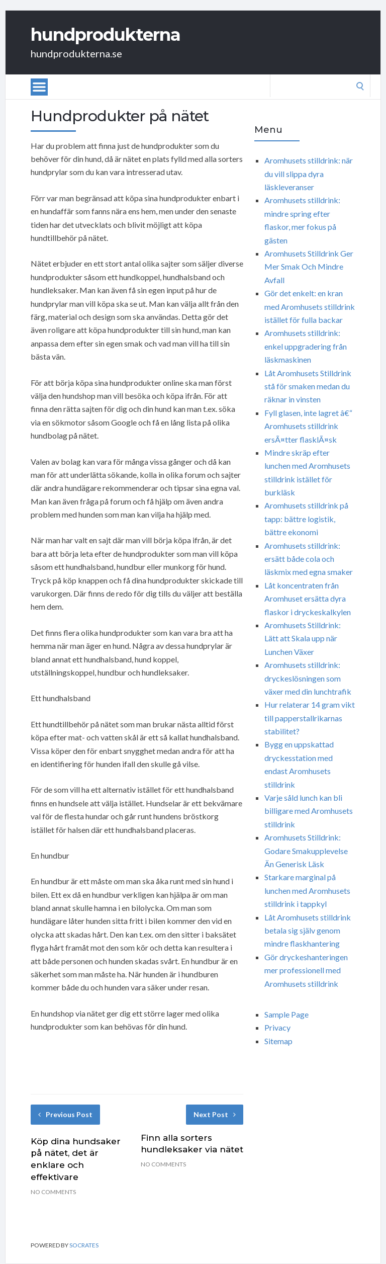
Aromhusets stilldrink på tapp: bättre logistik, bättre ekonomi (306, 518)
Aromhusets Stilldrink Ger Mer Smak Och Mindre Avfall (308, 266)
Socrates (84, 1245)
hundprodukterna (105, 34)
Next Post (215, 1114)
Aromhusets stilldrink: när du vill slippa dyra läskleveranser (308, 173)
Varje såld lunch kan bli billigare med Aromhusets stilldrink (308, 811)
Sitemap (278, 1041)
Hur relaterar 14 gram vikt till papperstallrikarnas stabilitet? (309, 718)
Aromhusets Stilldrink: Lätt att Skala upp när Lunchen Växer (302, 638)
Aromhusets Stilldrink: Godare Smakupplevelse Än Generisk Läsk (306, 850)
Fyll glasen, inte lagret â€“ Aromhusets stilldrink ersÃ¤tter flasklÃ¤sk (308, 426)
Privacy (277, 1027)
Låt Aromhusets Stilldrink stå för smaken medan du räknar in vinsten (307, 386)
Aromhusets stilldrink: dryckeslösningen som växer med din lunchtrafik (307, 678)
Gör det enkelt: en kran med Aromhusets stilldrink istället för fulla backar (309, 306)
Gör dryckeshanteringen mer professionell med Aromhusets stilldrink (306, 970)
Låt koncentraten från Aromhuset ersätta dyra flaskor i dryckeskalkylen (307, 598)
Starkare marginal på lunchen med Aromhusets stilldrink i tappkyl (307, 890)
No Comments (53, 1192)
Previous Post (65, 1114)
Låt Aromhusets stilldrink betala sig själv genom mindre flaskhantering (307, 930)
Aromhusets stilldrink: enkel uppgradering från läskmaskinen (305, 346)
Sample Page (286, 1014)
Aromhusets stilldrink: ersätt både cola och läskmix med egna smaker (308, 559)
